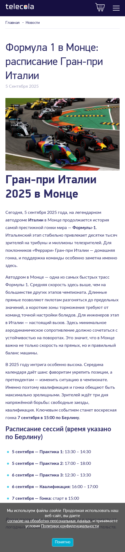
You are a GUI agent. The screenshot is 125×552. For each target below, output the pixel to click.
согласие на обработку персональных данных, (49, 521)
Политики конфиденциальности (70, 526)
